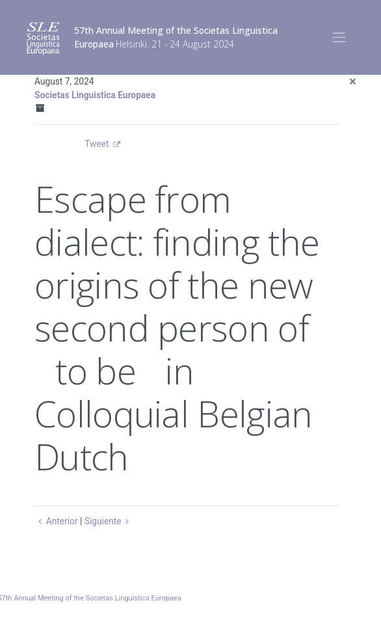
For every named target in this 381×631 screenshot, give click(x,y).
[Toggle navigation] (339, 37)
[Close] (352, 81)
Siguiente (109, 521)
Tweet (97, 144)
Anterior (56, 521)
